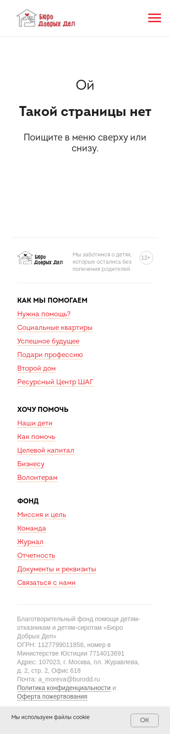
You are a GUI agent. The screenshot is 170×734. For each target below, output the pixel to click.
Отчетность (36, 555)
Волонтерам (37, 477)
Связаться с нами (46, 583)
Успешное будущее (48, 341)
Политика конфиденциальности (64, 687)
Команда (31, 528)
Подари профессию (50, 355)
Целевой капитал (45, 450)
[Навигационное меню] (154, 18)
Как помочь (36, 437)
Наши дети (35, 423)
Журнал (30, 542)
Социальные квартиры (54, 328)
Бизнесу (30, 464)
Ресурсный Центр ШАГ (55, 382)
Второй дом (36, 368)
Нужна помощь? (43, 314)
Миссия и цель (41, 515)
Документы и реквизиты (56, 569)
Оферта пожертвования (52, 696)
